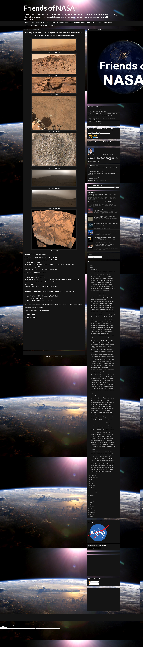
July (92, 481)
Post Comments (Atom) (57, 356)
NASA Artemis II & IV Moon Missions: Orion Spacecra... (102, 444)
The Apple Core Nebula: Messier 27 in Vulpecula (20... (102, 327)
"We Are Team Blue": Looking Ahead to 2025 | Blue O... (102, 359)
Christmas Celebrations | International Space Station (101, 321)
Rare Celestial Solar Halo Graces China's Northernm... (102, 390)
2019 (91, 502)
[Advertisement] (103, 565)
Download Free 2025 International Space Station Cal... (102, 311)
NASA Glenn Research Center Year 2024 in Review (101, 378)
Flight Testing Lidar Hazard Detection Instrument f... (101, 282)
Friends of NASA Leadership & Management (59, 22)
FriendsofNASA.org (38, 254)
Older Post (81, 353)
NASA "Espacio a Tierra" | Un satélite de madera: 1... (101, 417)
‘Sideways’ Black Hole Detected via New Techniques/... (102, 374)
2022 (91, 497)
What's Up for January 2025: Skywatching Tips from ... (102, 286)
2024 (91, 267)
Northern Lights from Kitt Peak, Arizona (98, 395)
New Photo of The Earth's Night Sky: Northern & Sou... (102, 335)
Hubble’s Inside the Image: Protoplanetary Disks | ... (101, 471)
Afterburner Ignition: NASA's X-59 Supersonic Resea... (102, 293)
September (93, 477)
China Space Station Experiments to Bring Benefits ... (102, 278)
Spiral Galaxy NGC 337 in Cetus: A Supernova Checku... (102, 363)
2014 (91, 512)
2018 (91, 504)
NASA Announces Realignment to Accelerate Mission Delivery (101, 173)
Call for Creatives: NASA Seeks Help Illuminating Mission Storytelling (103, 167)
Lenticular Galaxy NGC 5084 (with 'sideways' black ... (102, 371)
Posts (91, 581)
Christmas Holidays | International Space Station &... (101, 309)
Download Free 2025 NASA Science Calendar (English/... (102, 314)
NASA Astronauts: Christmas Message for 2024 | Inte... (102, 354)
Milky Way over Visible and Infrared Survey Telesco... (101, 280)
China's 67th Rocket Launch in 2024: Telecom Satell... (102, 380)
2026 (91, 264)
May (92, 485)
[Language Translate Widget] (95, 257)
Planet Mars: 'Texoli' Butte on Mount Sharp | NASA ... (101, 412)
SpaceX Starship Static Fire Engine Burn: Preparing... (102, 453)
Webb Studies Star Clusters (94, 171)
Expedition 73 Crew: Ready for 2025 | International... (101, 349)
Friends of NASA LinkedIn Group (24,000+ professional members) (102, 113)
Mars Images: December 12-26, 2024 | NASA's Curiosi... (102, 301)
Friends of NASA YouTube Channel (95, 123)
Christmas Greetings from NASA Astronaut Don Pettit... (102, 458)
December (93, 269)
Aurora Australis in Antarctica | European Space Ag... (101, 416)
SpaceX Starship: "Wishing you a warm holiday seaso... (102, 372)
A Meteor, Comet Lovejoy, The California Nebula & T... (102, 273)
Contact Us (54, 25)
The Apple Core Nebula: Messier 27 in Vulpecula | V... (102, 325)
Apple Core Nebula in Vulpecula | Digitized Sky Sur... (101, 319)
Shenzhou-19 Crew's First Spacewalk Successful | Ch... (102, 446)
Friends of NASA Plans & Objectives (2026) (36, 25)
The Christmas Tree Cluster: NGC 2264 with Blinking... (102, 440)
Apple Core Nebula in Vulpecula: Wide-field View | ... (101, 323)
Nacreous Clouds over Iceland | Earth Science (100, 333)
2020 (91, 501)
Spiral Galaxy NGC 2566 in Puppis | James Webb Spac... (102, 434)
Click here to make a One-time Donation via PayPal (99, 144)
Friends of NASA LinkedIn (105, 22)
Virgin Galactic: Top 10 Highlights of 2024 (99, 367)
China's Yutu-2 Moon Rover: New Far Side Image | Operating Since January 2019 (105, 217)
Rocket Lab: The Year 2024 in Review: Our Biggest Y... (102, 369)
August (92, 479)
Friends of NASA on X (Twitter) (94, 121)
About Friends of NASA (38, 22)
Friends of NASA (49, 8)
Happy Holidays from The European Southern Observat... (102, 376)
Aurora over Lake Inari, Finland (97, 292)
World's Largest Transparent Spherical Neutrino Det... (102, 297)
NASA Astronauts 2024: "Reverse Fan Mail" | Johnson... (102, 344)
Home (26, 22)
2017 (91, 506)
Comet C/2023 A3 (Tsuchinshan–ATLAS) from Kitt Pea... (102, 384)
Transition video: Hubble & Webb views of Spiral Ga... (102, 425)
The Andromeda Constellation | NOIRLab (99, 338)
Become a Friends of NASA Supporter (84, 22)
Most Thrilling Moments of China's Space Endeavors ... (102, 469)
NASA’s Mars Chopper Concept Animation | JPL (100, 397)
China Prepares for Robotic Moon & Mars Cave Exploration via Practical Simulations (104, 245)
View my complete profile (93, 161)
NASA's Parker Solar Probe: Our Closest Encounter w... (102, 313)
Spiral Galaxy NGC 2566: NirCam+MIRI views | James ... (102, 427)
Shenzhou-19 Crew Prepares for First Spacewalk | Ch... (102, 463)
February (93, 490)
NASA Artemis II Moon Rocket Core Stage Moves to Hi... (102, 408)
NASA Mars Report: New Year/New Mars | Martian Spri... (102, 402)
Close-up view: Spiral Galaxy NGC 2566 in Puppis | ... (102, 432)
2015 (91, 510)
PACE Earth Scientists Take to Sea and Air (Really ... (101, 451)
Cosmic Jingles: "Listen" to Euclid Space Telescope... (101, 414)
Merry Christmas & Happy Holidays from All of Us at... (102, 342)
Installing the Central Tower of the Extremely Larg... (101, 331)
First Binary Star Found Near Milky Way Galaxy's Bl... (102, 455)
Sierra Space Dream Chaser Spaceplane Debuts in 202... (102, 271)
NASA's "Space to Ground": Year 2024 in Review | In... (102, 406)
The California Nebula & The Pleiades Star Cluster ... (101, 274)
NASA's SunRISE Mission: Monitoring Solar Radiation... (102, 361)
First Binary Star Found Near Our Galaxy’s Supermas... (102, 456)
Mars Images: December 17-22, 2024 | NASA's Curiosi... (102, 365)
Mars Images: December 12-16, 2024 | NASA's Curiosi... (102, 467)
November (93, 473)
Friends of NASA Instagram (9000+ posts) (97, 111)
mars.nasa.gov (69, 291)
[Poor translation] (5, 627)
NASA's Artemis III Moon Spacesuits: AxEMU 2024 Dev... (102, 276)
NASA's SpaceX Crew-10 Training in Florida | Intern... (102, 465)
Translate (111, 256)
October (93, 475)
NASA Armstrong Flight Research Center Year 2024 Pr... (102, 398)
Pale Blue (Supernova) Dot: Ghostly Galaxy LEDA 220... (102, 288)
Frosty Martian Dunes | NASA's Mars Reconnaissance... (102, 388)
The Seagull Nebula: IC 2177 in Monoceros (99, 290)
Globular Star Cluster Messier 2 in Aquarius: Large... (101, 386)
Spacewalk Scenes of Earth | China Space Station (101, 329)
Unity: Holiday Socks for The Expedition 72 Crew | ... (101, 303)
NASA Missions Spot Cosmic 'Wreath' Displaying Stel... (102, 442)
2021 (91, 499)
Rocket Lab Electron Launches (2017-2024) (99, 382)
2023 (91, 495)
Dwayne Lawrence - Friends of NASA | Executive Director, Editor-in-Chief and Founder (103, 155)
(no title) (95, 230)
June (92, 483)
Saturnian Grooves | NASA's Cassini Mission (100, 410)
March (92, 489)
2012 (91, 516)
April (92, 487)
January (93, 492)
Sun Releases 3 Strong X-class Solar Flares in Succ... (102, 284)
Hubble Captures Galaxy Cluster (95, 180)
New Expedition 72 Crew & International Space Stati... (102, 438)
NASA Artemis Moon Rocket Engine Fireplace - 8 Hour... (102, 340)
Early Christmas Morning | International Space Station (102, 337)
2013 (91, 514)
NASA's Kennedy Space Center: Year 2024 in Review (102, 400)
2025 (91, 265)
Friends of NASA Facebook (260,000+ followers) (98, 109)
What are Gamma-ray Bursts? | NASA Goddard (100, 404)
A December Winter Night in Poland (98, 299)
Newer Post (27, 353)
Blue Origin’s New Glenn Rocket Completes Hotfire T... (102, 305)
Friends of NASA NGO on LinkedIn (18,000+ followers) (100, 115)
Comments (92, 583)
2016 (91, 508)
